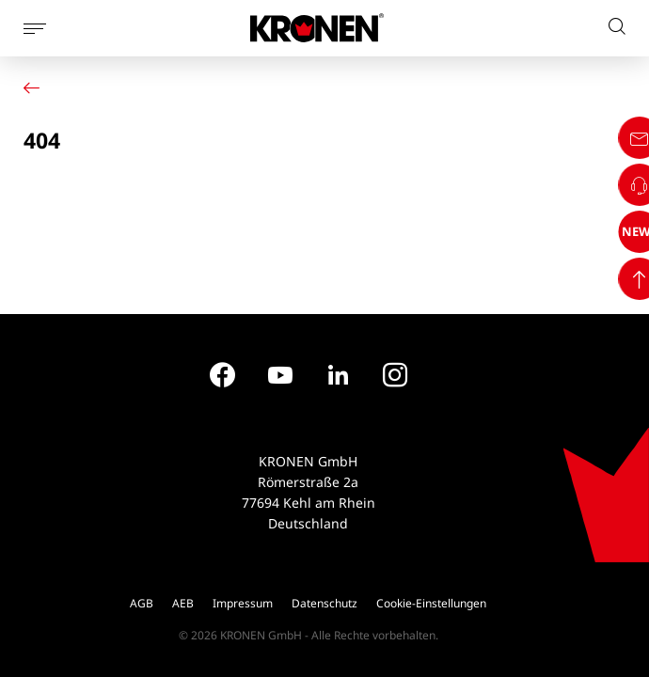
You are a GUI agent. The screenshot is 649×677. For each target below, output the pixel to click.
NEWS (614, 594)
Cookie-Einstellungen (431, 602)
